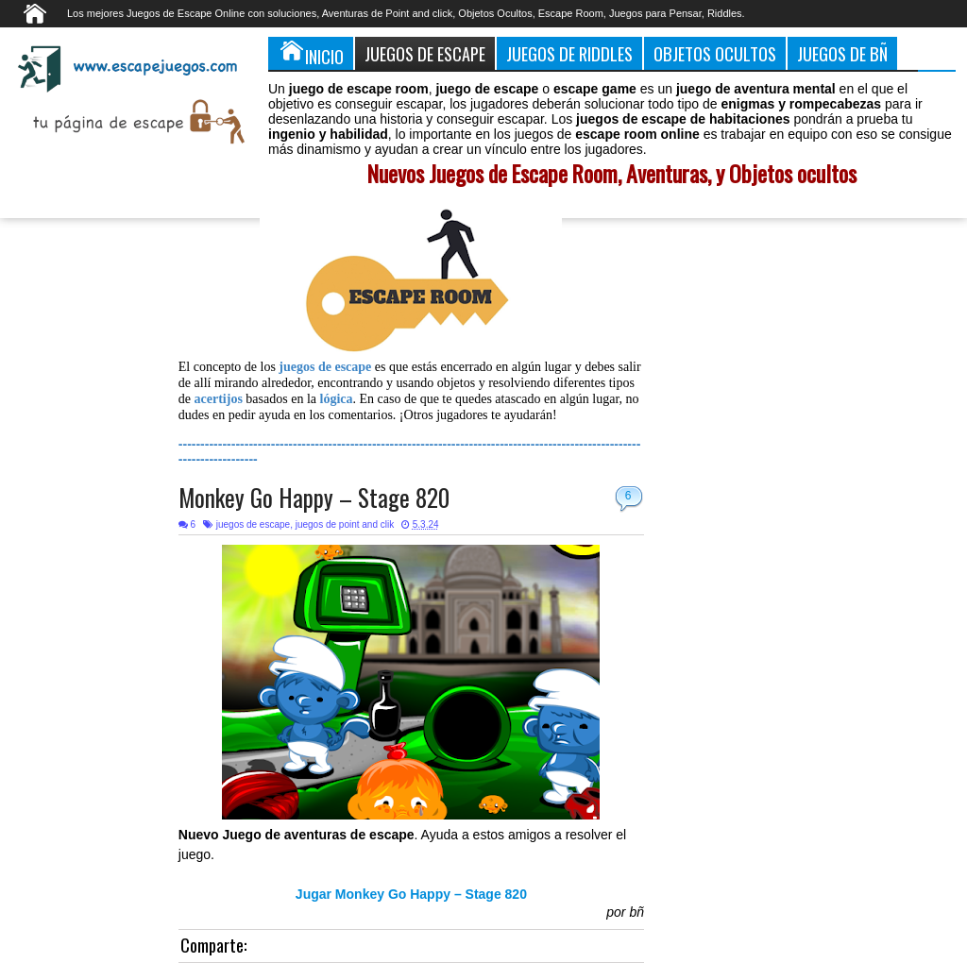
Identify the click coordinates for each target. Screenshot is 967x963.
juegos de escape (253, 524)
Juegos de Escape (425, 53)
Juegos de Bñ (842, 53)
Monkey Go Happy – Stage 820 (314, 497)
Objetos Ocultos (714, 53)
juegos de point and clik (345, 524)
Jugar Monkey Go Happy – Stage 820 (411, 894)
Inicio (311, 53)
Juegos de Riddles (569, 53)
